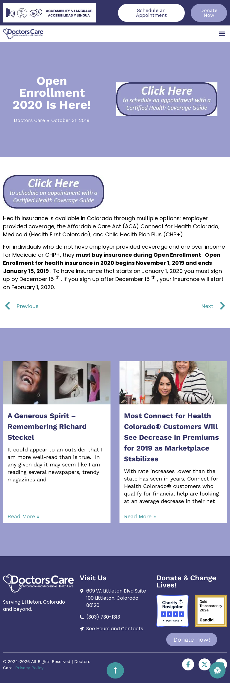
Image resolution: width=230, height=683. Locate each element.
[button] (222, 34)
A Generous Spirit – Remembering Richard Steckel (47, 427)
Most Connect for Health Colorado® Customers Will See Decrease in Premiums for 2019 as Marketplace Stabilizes (171, 437)
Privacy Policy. (29, 667)
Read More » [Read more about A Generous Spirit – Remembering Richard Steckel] (23, 516)
